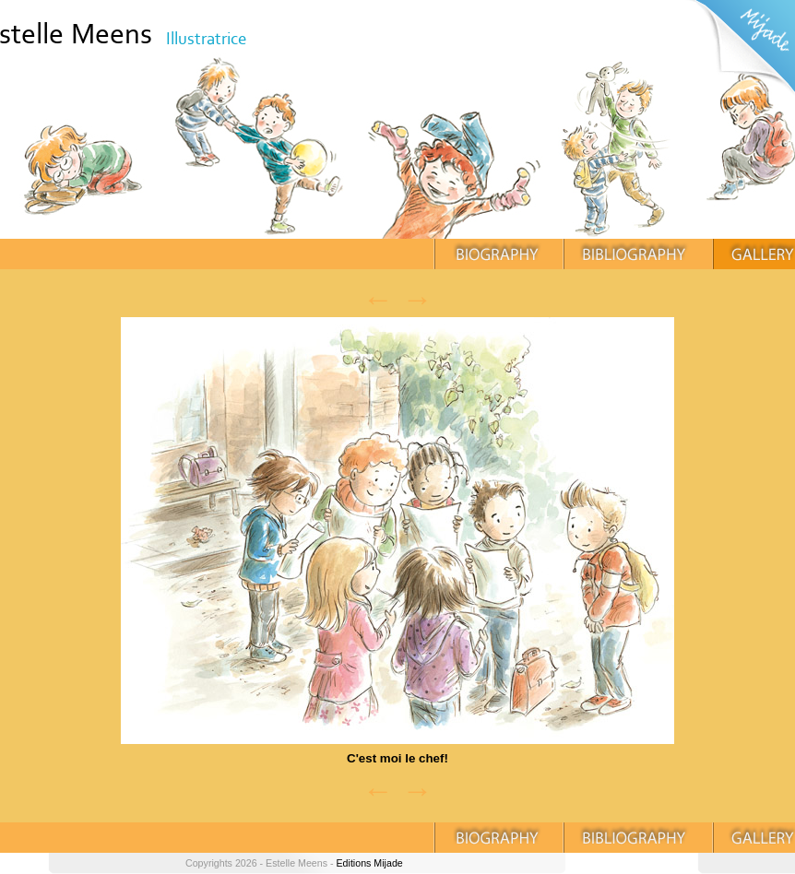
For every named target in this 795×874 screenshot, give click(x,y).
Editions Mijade (369, 862)
